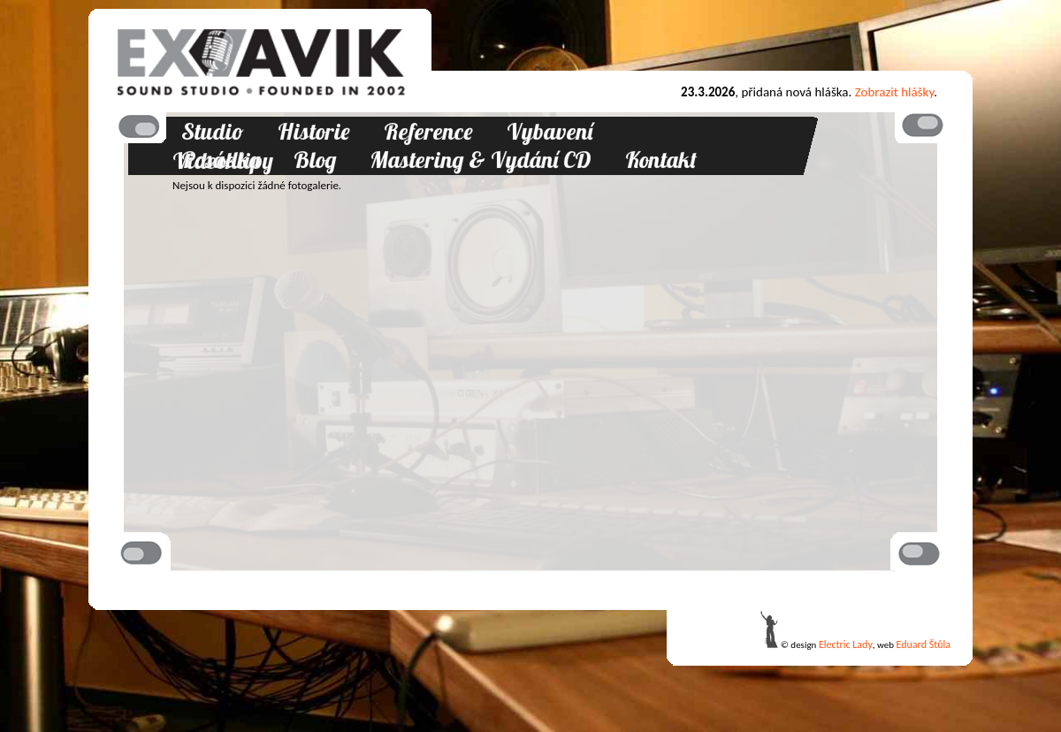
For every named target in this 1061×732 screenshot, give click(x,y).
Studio (212, 131)
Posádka (220, 159)
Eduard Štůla (923, 644)
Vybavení (549, 131)
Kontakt (661, 159)
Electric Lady (846, 644)
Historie (314, 131)
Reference (428, 131)
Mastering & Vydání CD (481, 159)
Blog (315, 159)
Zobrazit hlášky (895, 92)
